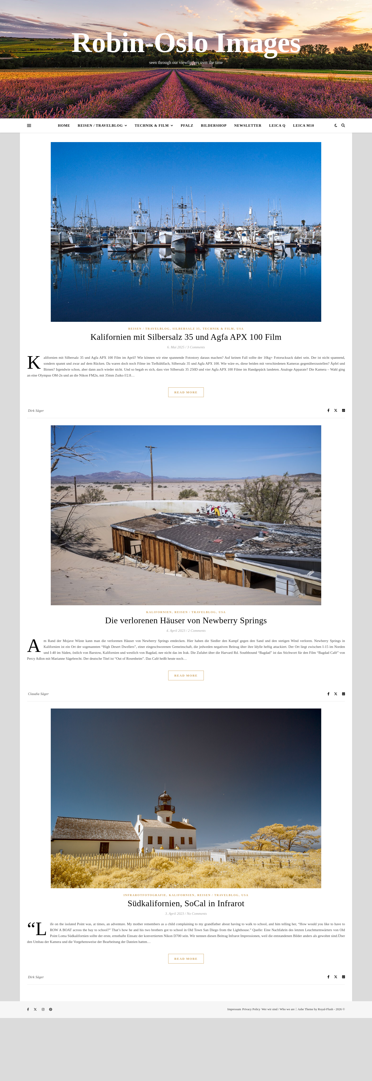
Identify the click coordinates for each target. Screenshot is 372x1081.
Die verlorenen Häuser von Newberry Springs (186, 620)
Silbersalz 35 (186, 328)
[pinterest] (50, 1009)
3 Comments (196, 347)
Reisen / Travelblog (100, 125)
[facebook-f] (28, 1009)
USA (240, 328)
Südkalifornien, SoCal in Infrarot (186, 903)
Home (64, 125)
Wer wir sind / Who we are (278, 1009)
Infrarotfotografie (144, 895)
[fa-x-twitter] (35, 1009)
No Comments (197, 913)
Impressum (234, 1009)
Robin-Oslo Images (186, 42)
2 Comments (197, 630)
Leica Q (277, 125)
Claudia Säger (38, 694)
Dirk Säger (36, 411)
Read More (186, 392)
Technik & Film (152, 125)
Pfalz (187, 125)
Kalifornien (159, 612)
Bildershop (214, 125)
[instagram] (43, 1009)
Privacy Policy (251, 1009)
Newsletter (247, 125)
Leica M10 (303, 125)
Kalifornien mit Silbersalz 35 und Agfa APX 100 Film (185, 337)
